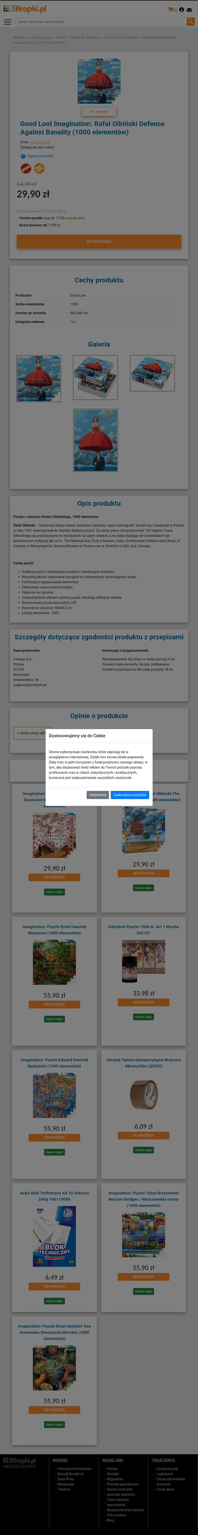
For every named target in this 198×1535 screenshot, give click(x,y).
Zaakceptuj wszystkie (130, 795)
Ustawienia (97, 795)
